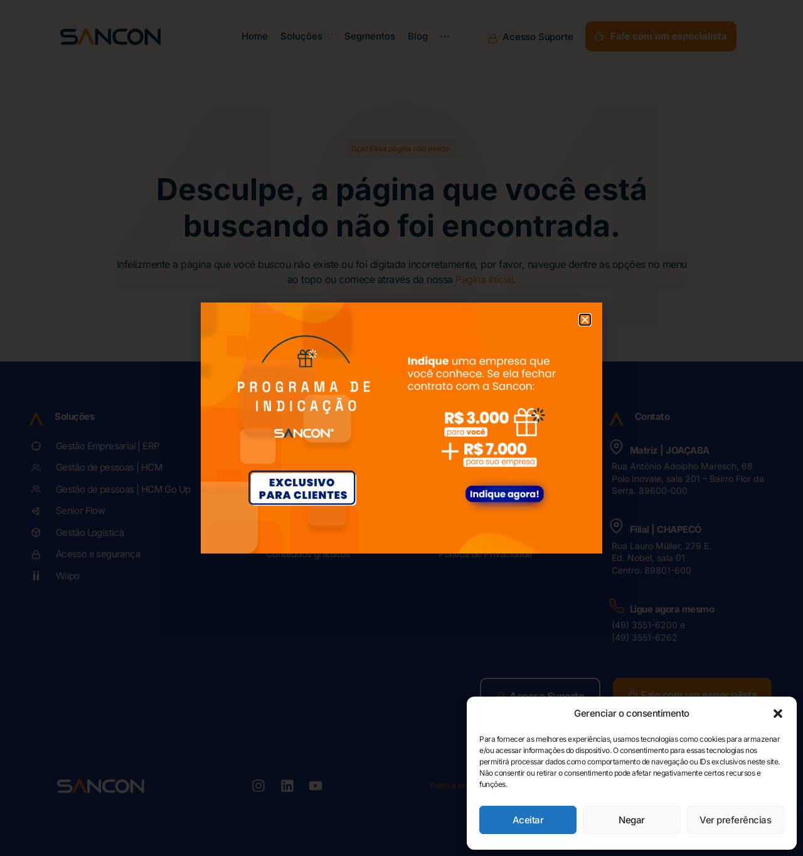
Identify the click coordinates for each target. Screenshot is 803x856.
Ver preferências (735, 820)
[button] (778, 713)
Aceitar (528, 820)
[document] (401, 428)
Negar (632, 820)
